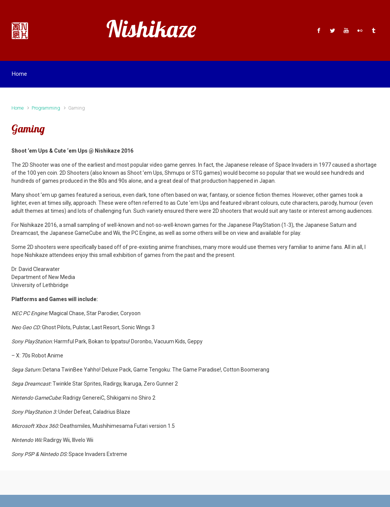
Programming (46, 108)
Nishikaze (151, 28)
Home (17, 108)
